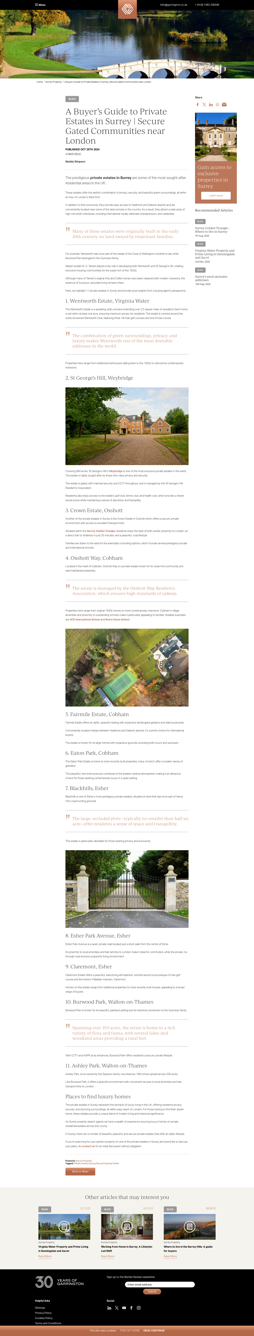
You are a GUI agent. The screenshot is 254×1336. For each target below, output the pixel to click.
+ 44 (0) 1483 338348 (207, 5)
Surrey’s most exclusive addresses (211, 278)
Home (40, 82)
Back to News (80, 1171)
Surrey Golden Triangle (101, 531)
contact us (88, 1146)
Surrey (92, 1164)
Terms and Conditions (48, 1320)
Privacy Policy (43, 1309)
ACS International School (85, 619)
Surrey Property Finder (107, 1164)
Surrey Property (54, 82)
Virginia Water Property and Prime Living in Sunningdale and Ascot (215, 254)
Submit (188, 1284)
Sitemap (40, 1304)
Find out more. (130, 1330)
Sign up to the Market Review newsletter (131, 1277)
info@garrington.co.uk (173, 5)
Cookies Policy (43, 1314)
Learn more (216, 195)
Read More (45, 1256)
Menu (40, 5)
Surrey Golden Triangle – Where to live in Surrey (212, 229)
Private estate (81, 1164)
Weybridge (115, 471)
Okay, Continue (154, 1330)
